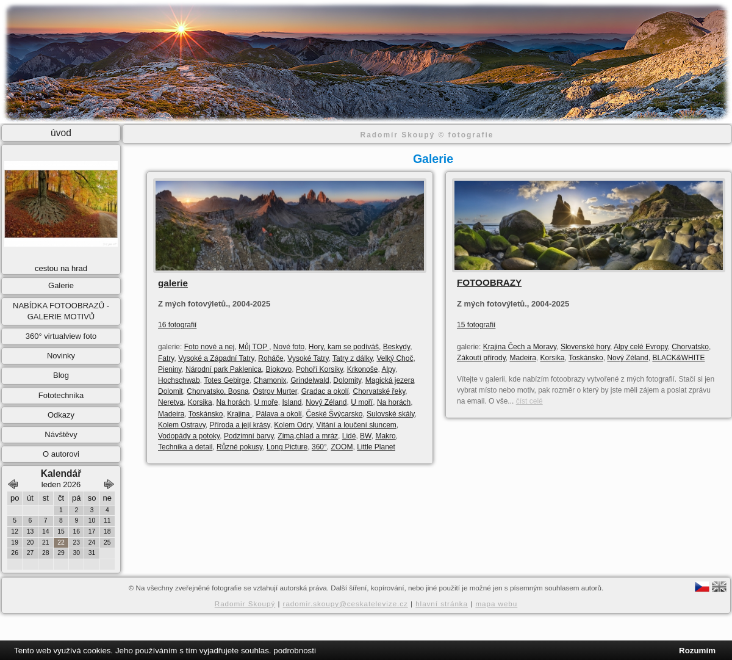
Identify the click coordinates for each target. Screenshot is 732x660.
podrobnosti (294, 650)
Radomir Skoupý (245, 603)
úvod (61, 133)
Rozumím (697, 650)
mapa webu (496, 603)
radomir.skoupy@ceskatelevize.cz (345, 603)
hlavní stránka (441, 603)
